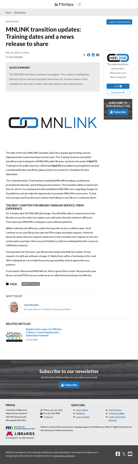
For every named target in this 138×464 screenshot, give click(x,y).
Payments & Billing (117, 413)
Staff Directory (115, 410)
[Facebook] (118, 454)
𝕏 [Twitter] (124, 454)
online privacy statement (64, 456)
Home (8, 12)
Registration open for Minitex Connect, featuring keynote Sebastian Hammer (44, 332)
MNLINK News (12, 21)
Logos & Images (83, 417)
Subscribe (118, 112)
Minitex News (20, 12)
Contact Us (48, 417)
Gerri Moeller (16, 56)
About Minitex (82, 410)
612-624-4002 (56, 410)
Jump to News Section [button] (119, 22)
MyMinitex (80, 413)
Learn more (118, 92)
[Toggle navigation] (79, 4)
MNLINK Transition (30, 284)
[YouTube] (130, 454)
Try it (118, 86)
